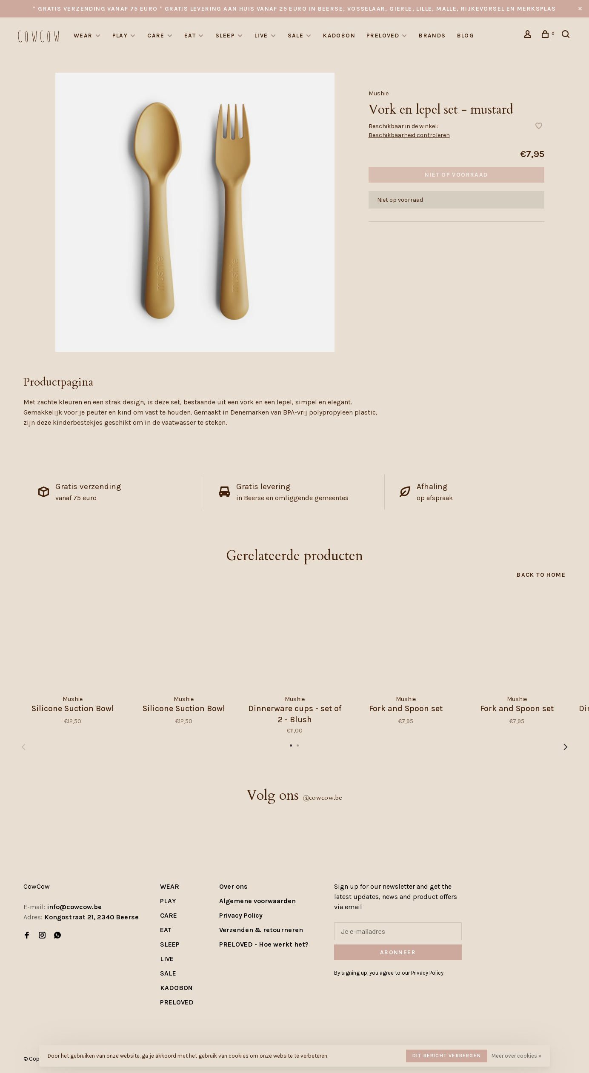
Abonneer (398, 952)
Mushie (379, 93)
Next (565, 747)
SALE (296, 35)
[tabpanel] (195, 212)
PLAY (120, 35)
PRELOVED (382, 35)
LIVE (261, 35)
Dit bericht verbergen (446, 1056)
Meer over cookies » (516, 1056)
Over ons (233, 886)
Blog (466, 35)
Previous (23, 747)
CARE (156, 35)
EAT (190, 35)
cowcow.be (322, 797)
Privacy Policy (241, 915)
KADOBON (339, 35)
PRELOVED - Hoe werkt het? (264, 944)
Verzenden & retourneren (261, 930)
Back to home (541, 574)
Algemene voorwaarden (257, 901)
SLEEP (225, 35)
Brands (432, 35)
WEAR (83, 35)
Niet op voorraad (456, 174)
